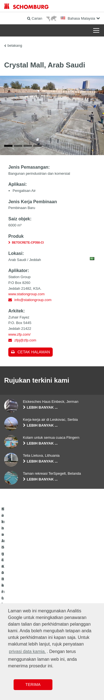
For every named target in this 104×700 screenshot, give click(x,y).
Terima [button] (33, 684)
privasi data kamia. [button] (27, 651)
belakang (14, 45)
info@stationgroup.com (33, 301)
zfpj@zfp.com (25, 341)
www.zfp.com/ (19, 336)
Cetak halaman (33, 353)
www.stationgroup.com (26, 296)
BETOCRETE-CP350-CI (28, 244)
